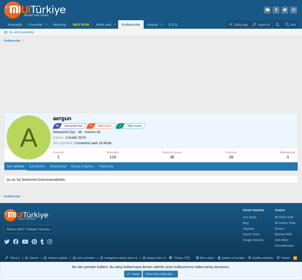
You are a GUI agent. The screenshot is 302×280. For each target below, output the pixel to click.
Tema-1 (12, 258)
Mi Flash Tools (284, 217)
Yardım (285, 258)
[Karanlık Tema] (278, 24)
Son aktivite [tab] (16, 166)
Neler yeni (104, 24)
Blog (246, 223)
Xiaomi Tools (251, 234)
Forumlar (36, 24)
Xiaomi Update (57, 258)
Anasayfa (15, 24)
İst (98, 132)
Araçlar (152, 24)
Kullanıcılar (131, 24)
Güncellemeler (284, 245)
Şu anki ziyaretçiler (21, 32)
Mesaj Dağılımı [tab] (82, 166)
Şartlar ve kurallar (233, 258)
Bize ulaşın (207, 258)
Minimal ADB (283, 234)
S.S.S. (173, 24)
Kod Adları (281, 240)
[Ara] (290, 24)
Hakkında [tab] (106, 166)
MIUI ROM (81, 24)
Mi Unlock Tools (285, 223)
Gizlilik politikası (262, 258)
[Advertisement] (151, 78)
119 (112, 157)
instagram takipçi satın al (120, 258)
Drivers (279, 228)
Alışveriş (59, 24)
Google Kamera (253, 240)
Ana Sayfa (249, 217)
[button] (46, 24)
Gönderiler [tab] (37, 166)
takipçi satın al (156, 258)
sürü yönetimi (86, 258)
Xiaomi (34, 258)
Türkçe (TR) (179, 258)
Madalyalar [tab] (58, 166)
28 (231, 157)
